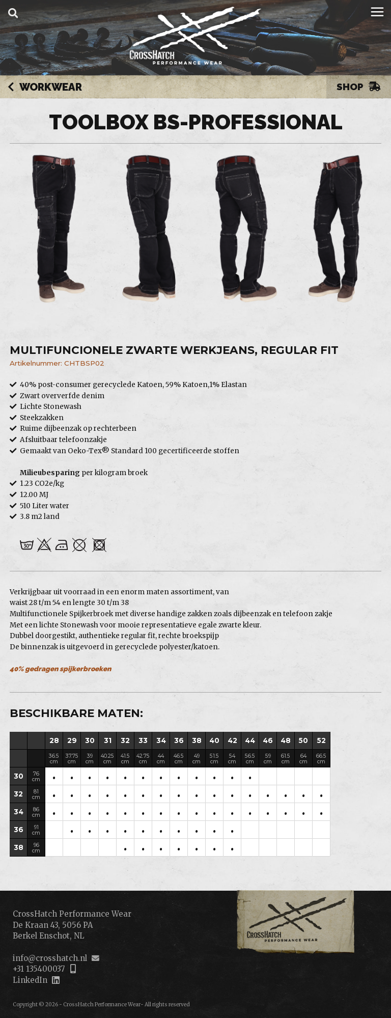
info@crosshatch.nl (50, 958)
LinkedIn (30, 980)
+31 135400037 (39, 969)
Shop (359, 86)
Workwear (45, 87)
